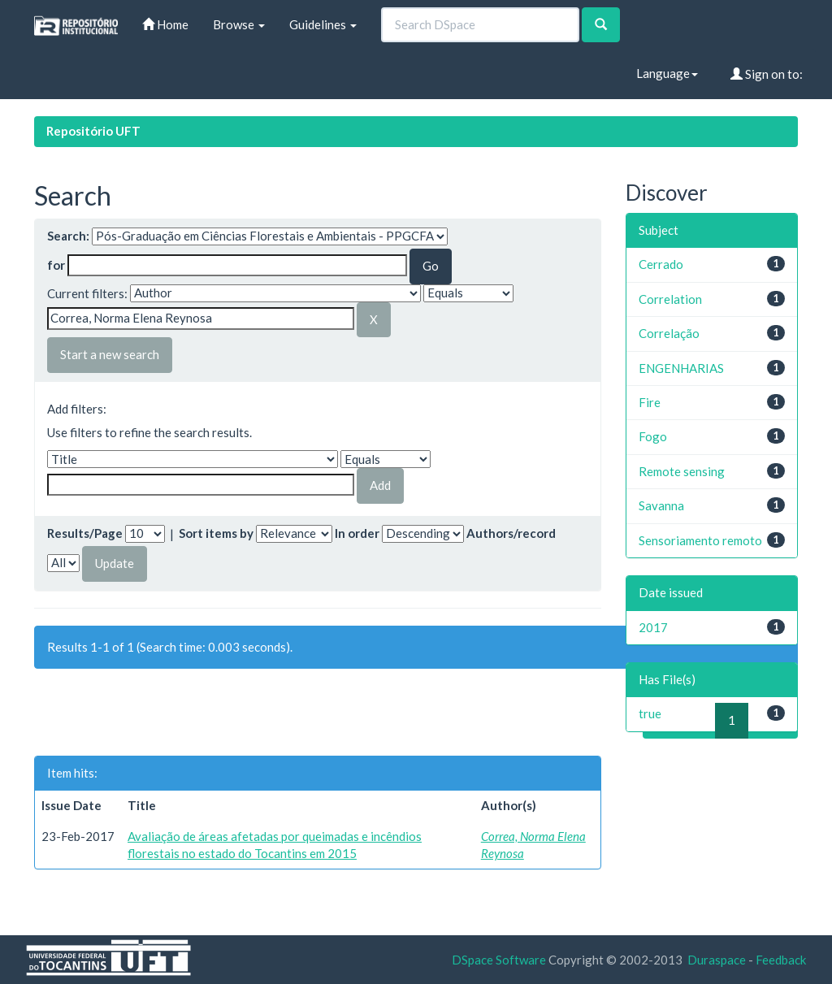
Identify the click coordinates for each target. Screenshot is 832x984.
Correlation (670, 299)
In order (357, 533)
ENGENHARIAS (681, 368)
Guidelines (323, 24)
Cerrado (661, 264)
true (650, 713)
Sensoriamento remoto (700, 540)
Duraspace (716, 959)
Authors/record (511, 533)
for (56, 265)
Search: (68, 235)
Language (667, 73)
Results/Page (85, 533)
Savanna (661, 505)
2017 (653, 627)
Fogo (653, 436)
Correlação (669, 333)
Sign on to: (766, 74)
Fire (650, 402)
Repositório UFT (93, 131)
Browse (239, 24)
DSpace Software (499, 959)
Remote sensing (682, 471)
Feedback (781, 959)
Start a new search (109, 354)
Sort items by (216, 533)
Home (165, 24)
